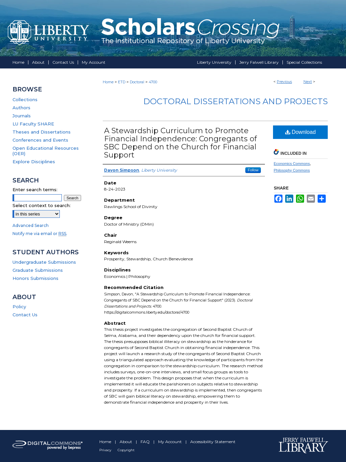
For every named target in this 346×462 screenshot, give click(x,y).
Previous (284, 81)
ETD (121, 82)
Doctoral (137, 82)
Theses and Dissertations (42, 132)
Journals (22, 115)
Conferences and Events (40, 140)
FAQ (146, 441)
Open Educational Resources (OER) (46, 150)
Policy (19, 306)
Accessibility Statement (213, 441)
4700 (153, 82)
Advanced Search (31, 225)
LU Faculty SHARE (33, 123)
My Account (170, 441)
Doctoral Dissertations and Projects (235, 101)
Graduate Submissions (38, 270)
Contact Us (25, 314)
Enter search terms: (35, 189)
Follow (253, 170)
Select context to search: (42, 205)
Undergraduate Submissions (44, 262)
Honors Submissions (35, 278)
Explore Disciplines (34, 161)
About (126, 441)
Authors (21, 107)
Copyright (126, 450)
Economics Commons (292, 164)
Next (307, 81)
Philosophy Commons (292, 170)
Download (300, 132)
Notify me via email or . (40, 233)
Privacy (105, 450)
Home (108, 82)
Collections (25, 99)
